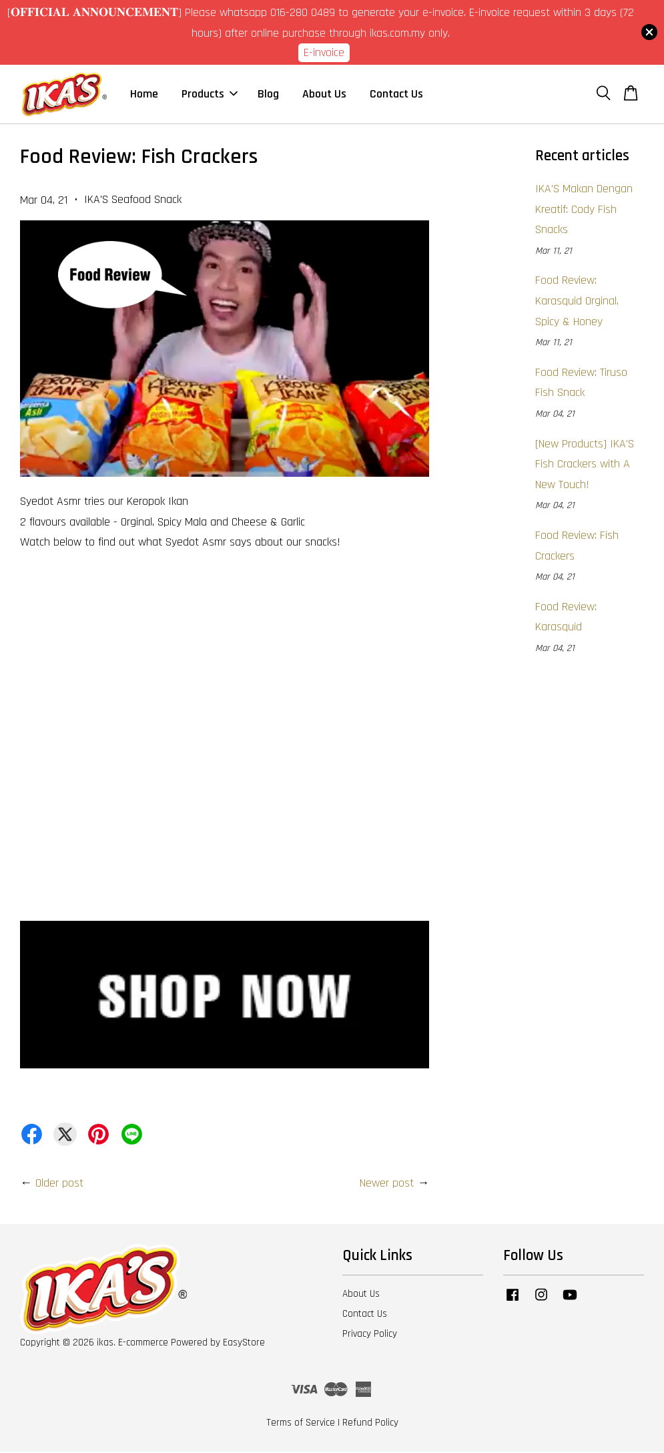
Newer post (387, 1184)
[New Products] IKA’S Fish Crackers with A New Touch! (584, 465)
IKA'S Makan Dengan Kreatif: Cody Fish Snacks (584, 210)
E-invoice (324, 52)
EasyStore (244, 1343)
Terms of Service (300, 1424)
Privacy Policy (369, 1335)
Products (210, 94)
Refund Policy (370, 1424)
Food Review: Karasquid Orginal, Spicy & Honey (577, 302)
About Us (324, 94)
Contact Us (396, 94)
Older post (59, 1184)
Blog (268, 94)
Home (144, 94)
